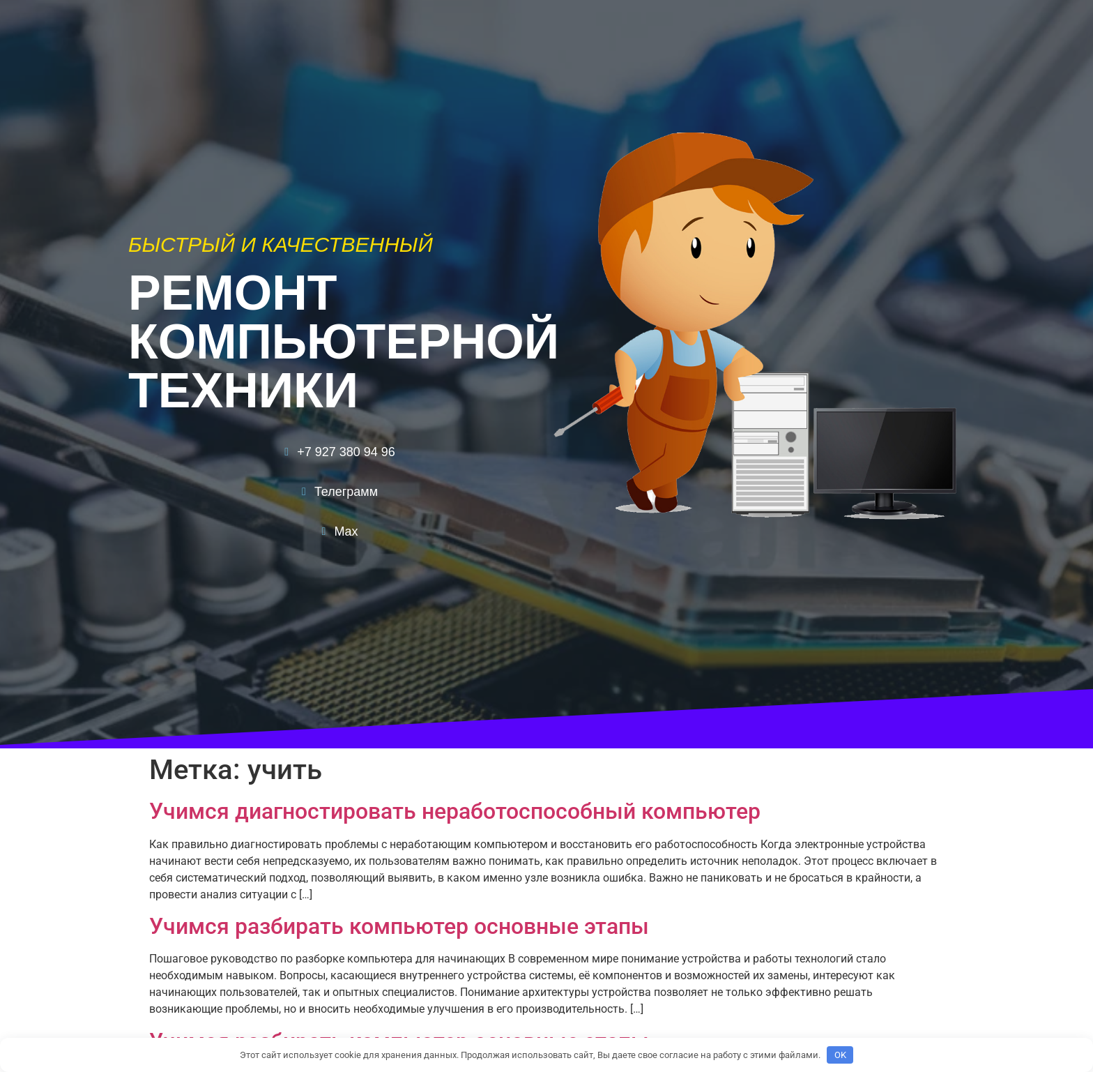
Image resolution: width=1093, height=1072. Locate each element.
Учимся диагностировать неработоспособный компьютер (454, 811)
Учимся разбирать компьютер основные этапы (399, 926)
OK (840, 1055)
